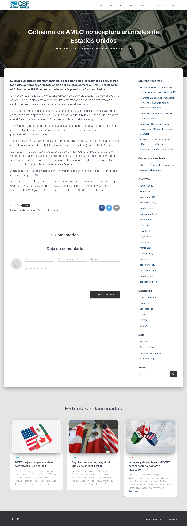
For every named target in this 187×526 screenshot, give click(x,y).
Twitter (17, 519)
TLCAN (143, 320)
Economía (145, 303)
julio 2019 (144, 225)
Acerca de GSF (116, 5)
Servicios (100, 5)
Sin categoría (146, 309)
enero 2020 (145, 191)
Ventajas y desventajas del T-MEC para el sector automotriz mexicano (150, 466)
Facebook (12, 519)
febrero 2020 (146, 186)
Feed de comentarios (150, 353)
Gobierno (57, 210)
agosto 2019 (146, 220)
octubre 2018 (146, 276)
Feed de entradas (149, 347)
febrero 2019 (146, 253)
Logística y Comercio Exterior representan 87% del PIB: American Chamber (157, 129)
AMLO (18, 99)
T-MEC (25, 205)
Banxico (46, 119)
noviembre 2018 (148, 270)
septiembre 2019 (148, 214)
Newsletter (146, 5)
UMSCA (143, 326)
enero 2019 (145, 259)
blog (172, 5)
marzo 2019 (146, 248)
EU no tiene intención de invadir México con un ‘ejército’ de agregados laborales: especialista (156, 144)
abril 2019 (145, 242)
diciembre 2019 (147, 197)
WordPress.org (147, 358)
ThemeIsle (172, 519)
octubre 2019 (146, 208)
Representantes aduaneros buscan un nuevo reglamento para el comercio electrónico (157, 103)
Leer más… (46, 484)
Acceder (144, 341)
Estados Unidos (38, 104)
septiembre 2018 (148, 282)
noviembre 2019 (148, 203)
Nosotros (131, 5)
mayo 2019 (145, 236)
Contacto (161, 5)
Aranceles (31, 210)
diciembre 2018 (147, 265)
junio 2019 (145, 231)
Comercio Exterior (149, 297)
